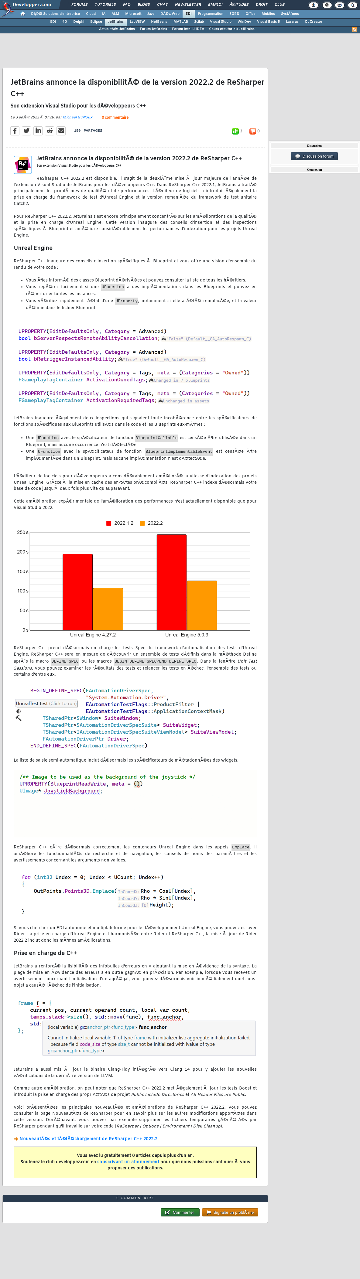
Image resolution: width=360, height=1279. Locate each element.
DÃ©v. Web (170, 14)
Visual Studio (220, 22)
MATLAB (180, 22)
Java (150, 14)
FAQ (126, 4)
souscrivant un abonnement (128, 1162)
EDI (189, 14)
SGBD (234, 14)
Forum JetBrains (153, 29)
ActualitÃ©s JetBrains (117, 29)
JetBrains (116, 22)
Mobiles (268, 14)
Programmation (210, 14)
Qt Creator (313, 22)
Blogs (143, 4)
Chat (162, 4)
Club (279, 4)
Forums (79, 4)
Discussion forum (314, 156)
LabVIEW (137, 22)
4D (64, 22)
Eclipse (96, 22)
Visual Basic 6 (268, 22)
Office (250, 14)
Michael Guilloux (77, 117)
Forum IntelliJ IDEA (188, 29)
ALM (115, 14)
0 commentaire (115, 117)
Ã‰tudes (239, 4)
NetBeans (159, 22)
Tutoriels (105, 4)
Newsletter (187, 4)
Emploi (215, 4)
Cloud (91, 14)
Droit (261, 4)
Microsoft (133, 14)
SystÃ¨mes (290, 14)
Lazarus (292, 22)
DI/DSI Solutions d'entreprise (55, 14)
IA (103, 14)
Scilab (199, 22)
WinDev (244, 22)
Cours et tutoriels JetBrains (232, 29)
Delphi (78, 22)
